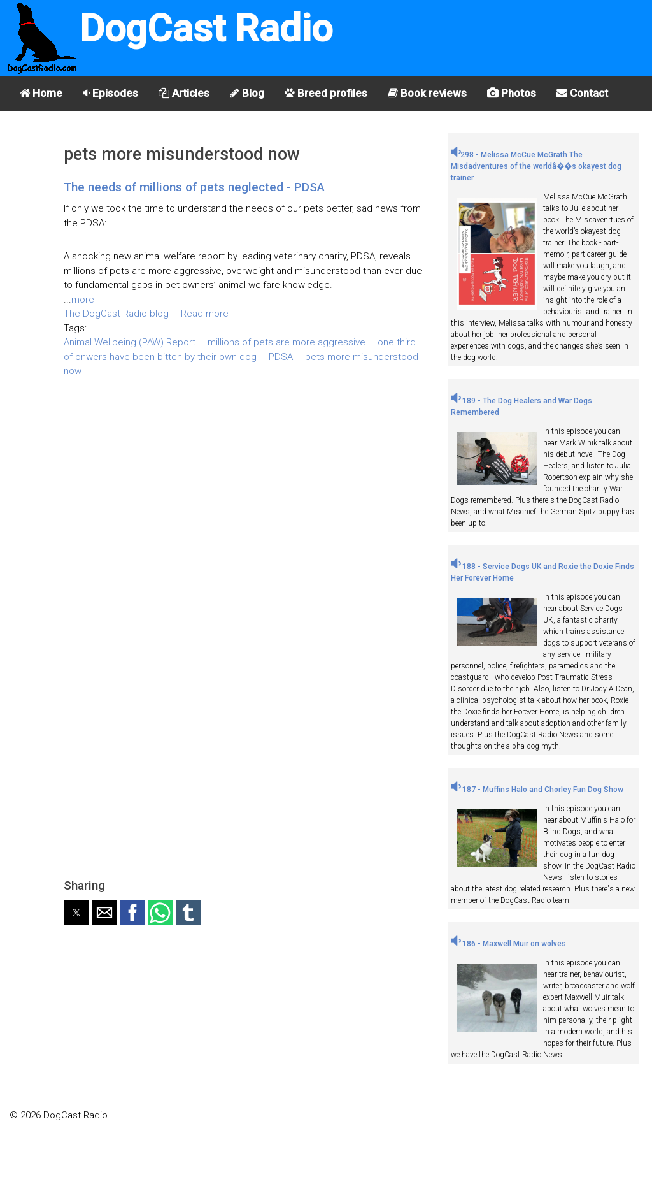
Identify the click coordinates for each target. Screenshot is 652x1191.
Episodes (110, 93)
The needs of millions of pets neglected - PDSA (194, 187)
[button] (76, 912)
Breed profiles (326, 93)
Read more (205, 313)
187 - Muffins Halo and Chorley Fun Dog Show (537, 789)
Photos (511, 93)
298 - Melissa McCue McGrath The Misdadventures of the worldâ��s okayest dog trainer (536, 166)
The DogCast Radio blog (116, 313)
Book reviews (427, 93)
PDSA (281, 357)
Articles (184, 93)
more (82, 299)
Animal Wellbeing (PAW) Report (129, 342)
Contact (582, 93)
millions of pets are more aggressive (286, 342)
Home (41, 93)
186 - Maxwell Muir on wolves (508, 943)
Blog (247, 93)
